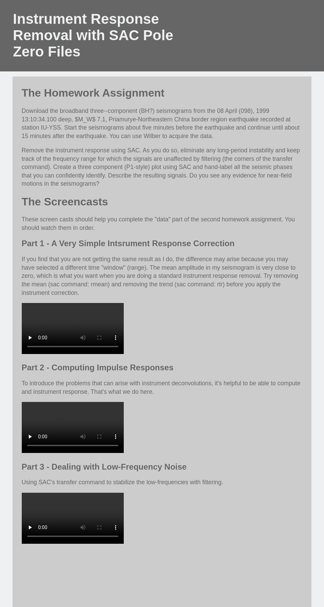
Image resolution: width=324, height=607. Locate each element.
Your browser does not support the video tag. (73, 328)
